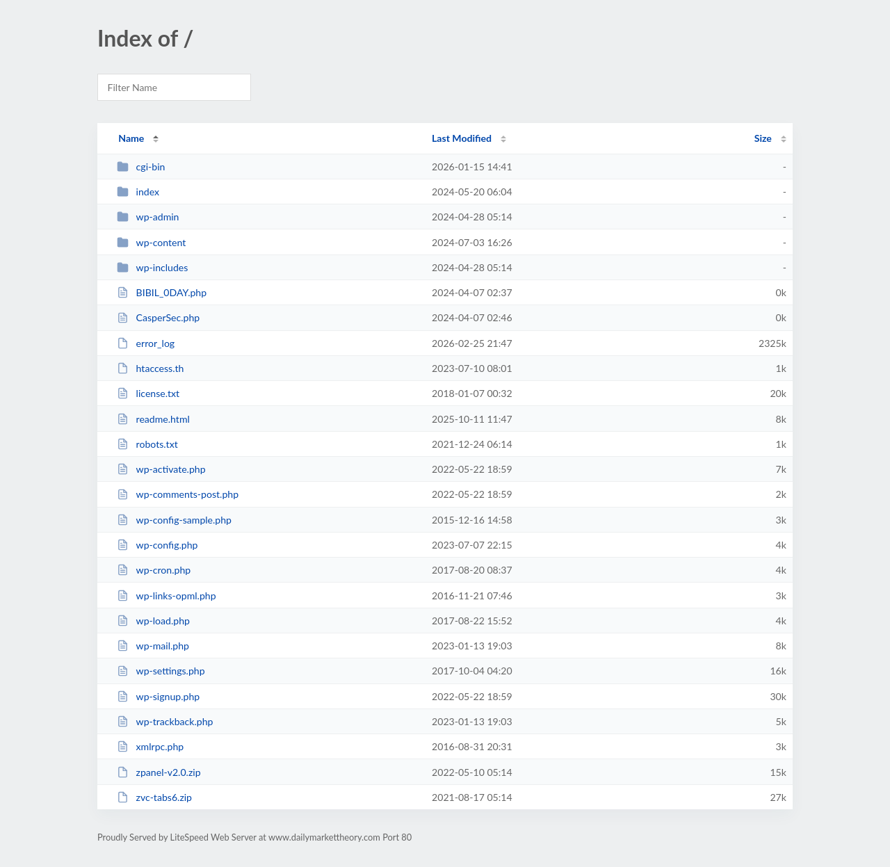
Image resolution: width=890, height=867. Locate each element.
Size (763, 138)
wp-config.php (157, 545)
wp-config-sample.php (174, 520)
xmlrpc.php (150, 746)
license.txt (148, 393)
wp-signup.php (158, 696)
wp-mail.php (153, 645)
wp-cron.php (154, 570)
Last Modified (462, 138)
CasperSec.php (158, 317)
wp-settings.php (160, 670)
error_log (146, 343)
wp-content (151, 242)
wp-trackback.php (165, 721)
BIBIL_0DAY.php (162, 292)
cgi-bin (141, 166)
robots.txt (147, 444)
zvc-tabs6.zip (154, 797)
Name (131, 138)
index (138, 191)
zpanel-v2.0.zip (158, 772)
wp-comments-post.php (177, 494)
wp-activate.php (161, 469)
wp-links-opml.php (166, 595)
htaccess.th (150, 368)
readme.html (153, 419)
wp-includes (152, 267)
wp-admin (148, 216)
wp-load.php (153, 620)
